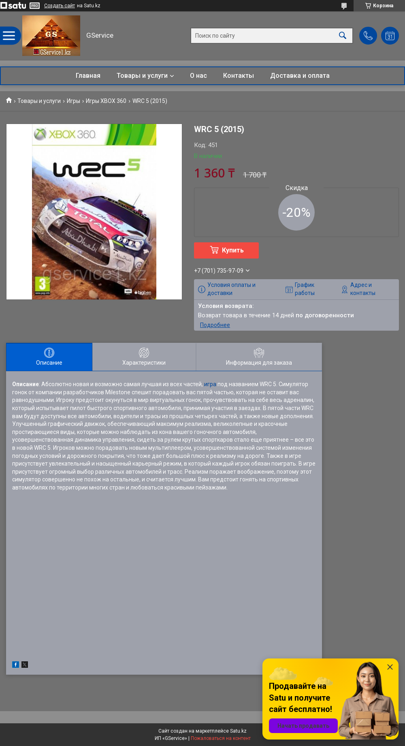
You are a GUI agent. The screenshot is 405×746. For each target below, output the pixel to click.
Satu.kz (238, 731)
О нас (198, 75)
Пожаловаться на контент (221, 738)
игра (210, 384)
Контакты (238, 75)
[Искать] (342, 35)
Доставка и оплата (300, 75)
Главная (88, 75)
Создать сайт (59, 6)
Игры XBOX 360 (106, 101)
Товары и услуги (142, 75)
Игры (73, 101)
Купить (233, 250)
